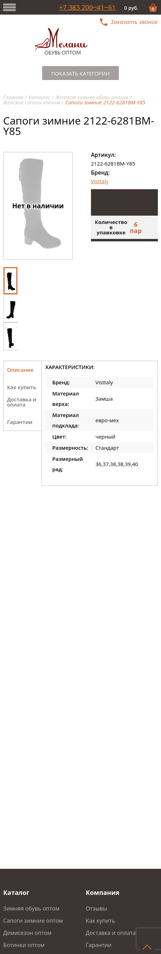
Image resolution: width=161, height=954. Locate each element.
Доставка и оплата (111, 933)
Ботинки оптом (23, 945)
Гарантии (99, 945)
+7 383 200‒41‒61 (87, 7)
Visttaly (99, 181)
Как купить (100, 920)
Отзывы (96, 908)
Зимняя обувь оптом (31, 908)
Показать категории (80, 73)
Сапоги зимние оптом (33, 920)
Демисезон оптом (27, 933)
